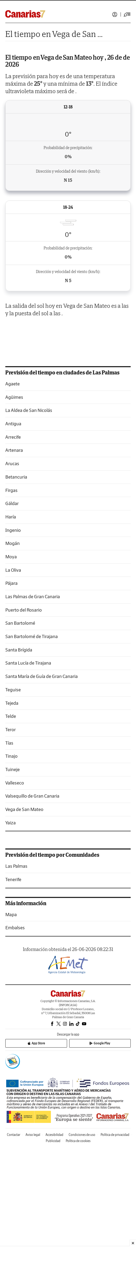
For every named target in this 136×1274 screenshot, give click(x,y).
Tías (9, 869)
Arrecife (13, 563)
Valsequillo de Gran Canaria (32, 922)
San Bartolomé (20, 749)
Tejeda (11, 829)
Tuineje (12, 895)
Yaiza (10, 948)
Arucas (12, 589)
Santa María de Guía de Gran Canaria (41, 802)
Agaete (12, 509)
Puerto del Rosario (23, 736)
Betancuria (16, 603)
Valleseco (14, 908)
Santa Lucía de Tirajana (28, 789)
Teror (10, 855)
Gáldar (12, 629)
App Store (36, 1169)
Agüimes (14, 523)
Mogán (12, 669)
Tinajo (11, 882)
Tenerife (13, 1005)
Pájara (11, 709)
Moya (11, 682)
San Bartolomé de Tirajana (31, 762)
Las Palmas (16, 992)
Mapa (11, 1040)
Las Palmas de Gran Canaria (32, 722)
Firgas (11, 616)
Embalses (15, 1053)
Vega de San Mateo (24, 935)
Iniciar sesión (115, 14)
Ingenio (13, 656)
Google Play (99, 1169)
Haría (10, 642)
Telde (10, 842)
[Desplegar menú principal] (127, 14)
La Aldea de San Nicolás (28, 536)
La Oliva (13, 696)
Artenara (14, 576)
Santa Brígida (18, 775)
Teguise (13, 815)
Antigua (13, 549)
